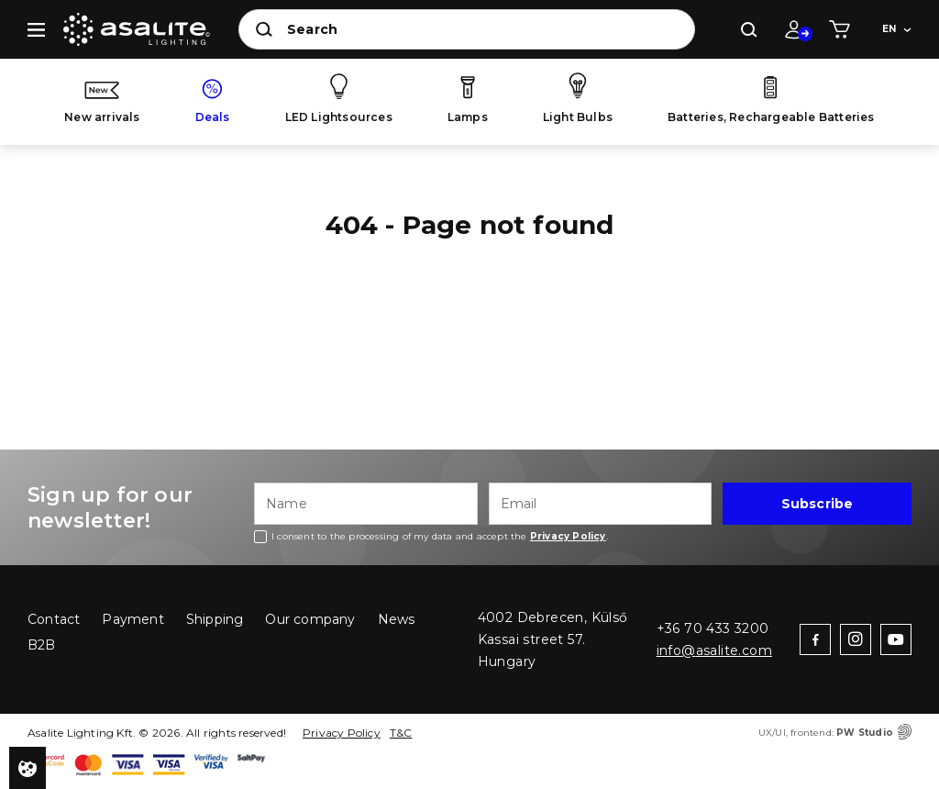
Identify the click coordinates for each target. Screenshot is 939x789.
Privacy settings (27, 768)
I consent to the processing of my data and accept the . (439, 536)
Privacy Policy (342, 732)
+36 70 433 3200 (713, 628)
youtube (895, 639)
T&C (401, 732)
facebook (815, 639)
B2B (42, 645)
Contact (54, 619)
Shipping (215, 619)
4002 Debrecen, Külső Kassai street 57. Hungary (553, 639)
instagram (855, 639)
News (396, 619)
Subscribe (817, 503)
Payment (132, 619)
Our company (310, 619)
